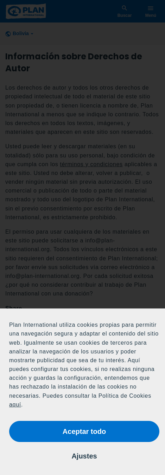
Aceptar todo (84, 431)
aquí (15, 405)
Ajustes (84, 456)
